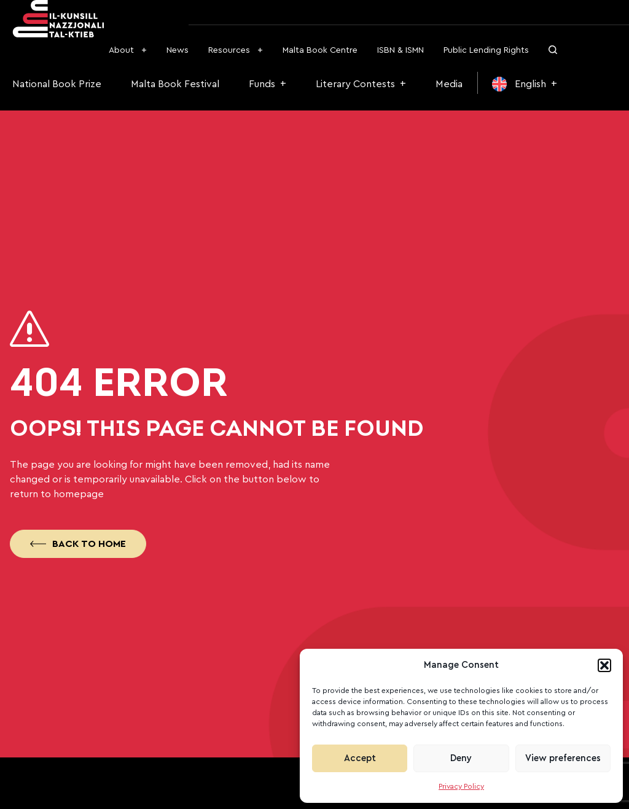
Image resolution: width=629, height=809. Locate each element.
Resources (229, 50)
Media (449, 84)
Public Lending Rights (486, 50)
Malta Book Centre (320, 50)
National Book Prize (56, 84)
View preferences (563, 758)
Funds (262, 84)
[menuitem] (524, 84)
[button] (604, 665)
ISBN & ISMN (400, 50)
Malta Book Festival (175, 84)
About (121, 50)
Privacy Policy (461, 786)
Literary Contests (355, 84)
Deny (461, 758)
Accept (360, 758)
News (177, 50)
